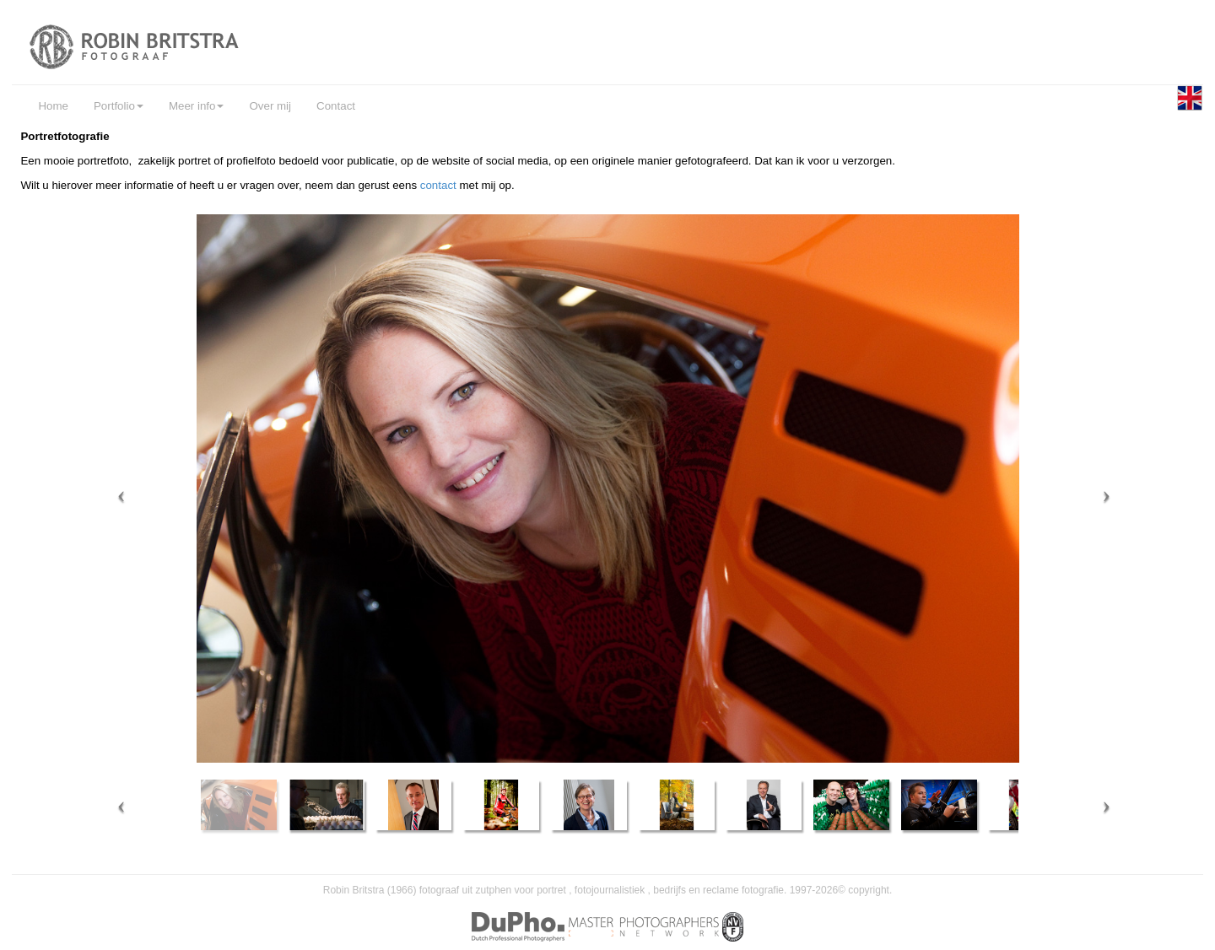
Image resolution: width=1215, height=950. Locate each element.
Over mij (270, 106)
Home (53, 106)
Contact (335, 106)
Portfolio (118, 106)
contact (440, 185)
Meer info (196, 106)
